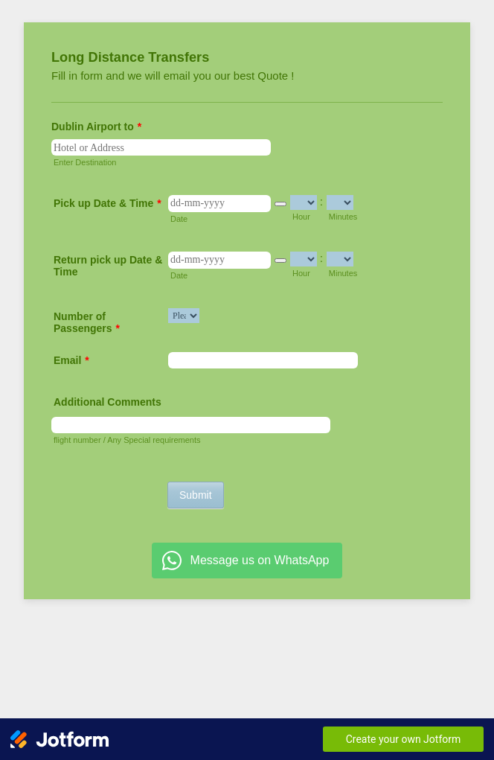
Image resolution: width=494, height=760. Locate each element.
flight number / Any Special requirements (127, 439)
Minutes (343, 216)
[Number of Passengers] (183, 315)
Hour (301, 216)
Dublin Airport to (96, 126)
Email (71, 360)
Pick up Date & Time (107, 203)
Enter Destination (85, 162)
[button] (280, 204)
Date (178, 218)
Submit (195, 495)
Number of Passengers (87, 322)
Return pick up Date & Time (108, 266)
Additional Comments (107, 402)
